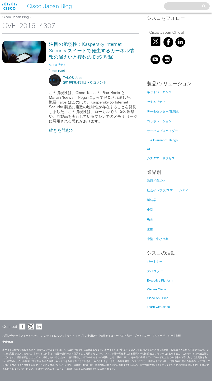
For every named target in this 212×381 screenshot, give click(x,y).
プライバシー (142, 335)
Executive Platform (160, 280)
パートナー (154, 261)
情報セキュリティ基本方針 (116, 335)
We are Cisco (156, 289)
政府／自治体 (156, 180)
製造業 (151, 200)
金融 (150, 210)
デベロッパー (156, 271)
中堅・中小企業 (158, 239)
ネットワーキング (159, 92)
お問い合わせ (10, 335)
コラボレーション (159, 121)
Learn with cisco (158, 307)
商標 (178, 335)
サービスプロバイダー (162, 131)
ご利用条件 (91, 335)
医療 (150, 229)
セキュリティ (156, 101)
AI (148, 149)
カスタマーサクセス (161, 158)
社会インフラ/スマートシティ (167, 190)
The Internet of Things (162, 140)
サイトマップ (75, 335)
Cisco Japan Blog (15, 17)
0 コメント (98, 82)
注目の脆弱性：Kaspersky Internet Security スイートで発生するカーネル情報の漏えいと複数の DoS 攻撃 (91, 51)
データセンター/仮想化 (163, 111)
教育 (150, 219)
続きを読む (61, 130)
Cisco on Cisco (158, 298)
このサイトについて (53, 335)
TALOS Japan (74, 78)
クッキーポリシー (162, 335)
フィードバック (29, 335)
